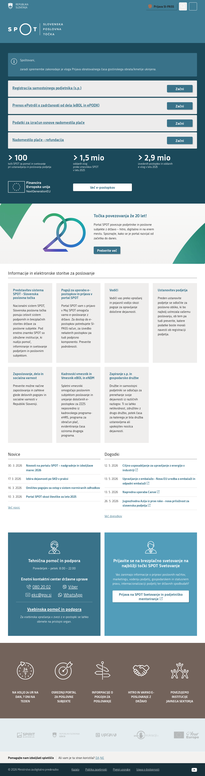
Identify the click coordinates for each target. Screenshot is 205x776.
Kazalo (75, 769)
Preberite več (107, 250)
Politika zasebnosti (96, 769)
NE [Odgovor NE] (102, 758)
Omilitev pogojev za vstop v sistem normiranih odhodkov (63, 487)
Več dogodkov (113, 516)
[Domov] (18, 6)
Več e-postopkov (102, 187)
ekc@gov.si (41, 594)
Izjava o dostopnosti (147, 769)
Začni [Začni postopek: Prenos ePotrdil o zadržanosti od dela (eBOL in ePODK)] (180, 106)
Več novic (14, 507)
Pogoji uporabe (121, 769)
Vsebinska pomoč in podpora (54, 609)
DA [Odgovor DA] (97, 758)
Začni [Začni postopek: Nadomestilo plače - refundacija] (180, 140)
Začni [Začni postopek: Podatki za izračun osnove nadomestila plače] (180, 123)
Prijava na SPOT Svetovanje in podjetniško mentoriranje (151, 597)
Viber (73, 586)
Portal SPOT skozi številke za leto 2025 (51, 496)
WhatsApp (73, 595)
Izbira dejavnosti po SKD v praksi (47, 478)
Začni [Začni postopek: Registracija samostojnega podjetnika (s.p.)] (180, 88)
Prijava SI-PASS (164, 6)
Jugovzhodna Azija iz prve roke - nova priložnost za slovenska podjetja (156, 503)
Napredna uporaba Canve (141, 492)
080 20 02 (41, 586)
